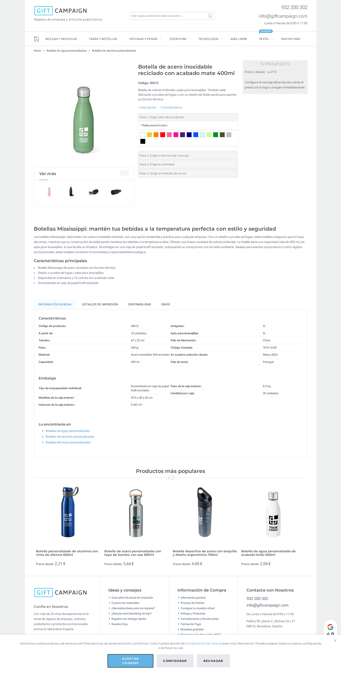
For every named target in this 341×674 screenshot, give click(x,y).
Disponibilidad (139, 306)
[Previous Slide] (122, 173)
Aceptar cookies (130, 661)
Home (37, 50)
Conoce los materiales (125, 604)
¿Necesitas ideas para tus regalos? (133, 610)
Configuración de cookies (204, 643)
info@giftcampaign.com (283, 16)
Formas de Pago (191, 625)
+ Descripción (147, 107)
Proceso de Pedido (192, 604)
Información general (193, 599)
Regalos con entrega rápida (128, 620)
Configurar (175, 661)
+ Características (171, 107)
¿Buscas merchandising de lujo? (131, 615)
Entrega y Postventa (193, 615)
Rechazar (213, 661)
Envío (165, 306)
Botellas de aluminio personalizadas (114, 50)
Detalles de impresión (100, 306)
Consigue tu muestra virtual (198, 610)
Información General (55, 306)
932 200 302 (294, 7)
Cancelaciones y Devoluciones (200, 620)
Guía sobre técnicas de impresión (132, 599)
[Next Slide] (126, 173)
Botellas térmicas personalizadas (68, 444)
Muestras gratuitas (192, 631)
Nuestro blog (119, 625)
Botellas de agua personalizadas (67, 50)
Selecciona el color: (154, 125)
